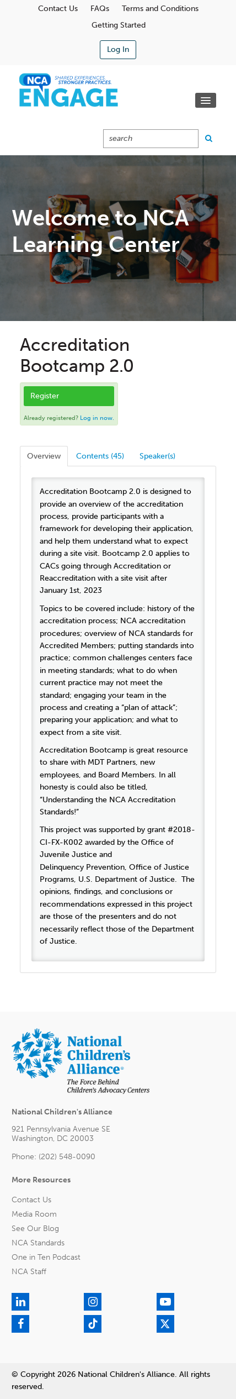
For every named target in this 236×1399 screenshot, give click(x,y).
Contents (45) (100, 456)
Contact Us (58, 8)
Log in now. (97, 418)
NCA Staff (29, 1271)
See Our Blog (35, 1228)
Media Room (34, 1214)
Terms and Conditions (160, 8)
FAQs (99, 8)
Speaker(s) (157, 456)
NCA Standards (38, 1243)
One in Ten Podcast (46, 1257)
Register (44, 396)
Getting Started (119, 25)
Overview (44, 456)
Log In (118, 49)
